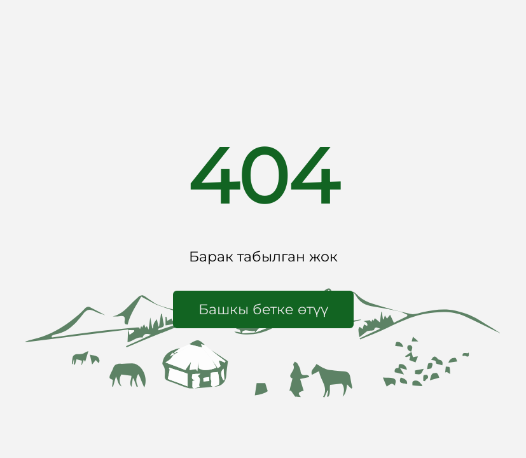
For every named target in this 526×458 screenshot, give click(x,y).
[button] (263, 309)
